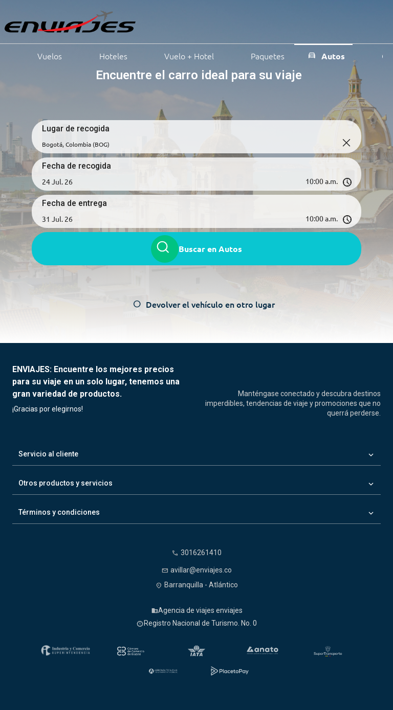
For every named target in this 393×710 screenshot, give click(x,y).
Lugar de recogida (76, 128)
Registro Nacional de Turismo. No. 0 (200, 623)
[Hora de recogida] (274, 181)
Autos (326, 55)
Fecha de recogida (77, 166)
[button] (196, 181)
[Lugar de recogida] (196, 144)
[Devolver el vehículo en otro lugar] (196, 304)
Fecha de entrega (74, 203)
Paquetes (260, 55)
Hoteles (105, 55)
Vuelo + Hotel (182, 55)
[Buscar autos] (165, 249)
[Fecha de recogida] (114, 181)
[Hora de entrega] (274, 219)
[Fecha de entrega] (114, 219)
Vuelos (42, 55)
